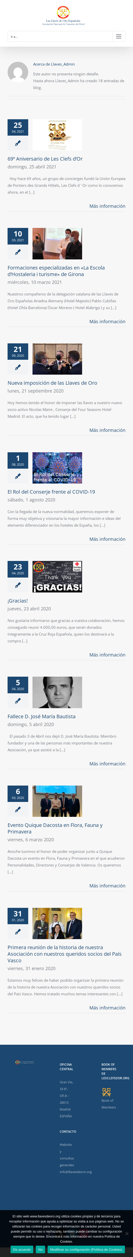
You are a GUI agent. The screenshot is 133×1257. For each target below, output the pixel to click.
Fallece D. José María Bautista (42, 716)
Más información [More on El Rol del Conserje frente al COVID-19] (107, 539)
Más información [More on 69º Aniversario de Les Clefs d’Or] (107, 206)
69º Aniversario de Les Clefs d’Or (45, 158)
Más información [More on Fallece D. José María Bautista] (107, 764)
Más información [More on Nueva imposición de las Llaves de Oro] (107, 430)
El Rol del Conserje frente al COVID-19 (51, 491)
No (40, 1249)
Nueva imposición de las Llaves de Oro (52, 382)
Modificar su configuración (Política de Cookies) (86, 1249)
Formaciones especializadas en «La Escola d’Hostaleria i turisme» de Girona (56, 271)
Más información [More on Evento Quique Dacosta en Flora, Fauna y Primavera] (107, 886)
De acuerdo (22, 1249)
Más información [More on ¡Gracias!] (107, 655)
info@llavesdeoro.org (76, 1172)
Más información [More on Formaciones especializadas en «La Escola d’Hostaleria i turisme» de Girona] (107, 321)
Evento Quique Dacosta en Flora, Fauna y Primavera (55, 828)
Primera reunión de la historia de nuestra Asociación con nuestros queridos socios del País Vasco (65, 954)
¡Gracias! (18, 600)
